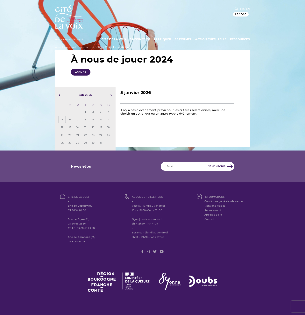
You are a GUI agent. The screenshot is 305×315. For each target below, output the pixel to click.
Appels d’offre (213, 214)
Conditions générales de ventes (223, 201)
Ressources (240, 39)
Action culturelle (210, 39)
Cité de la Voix (112, 39)
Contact (209, 219)
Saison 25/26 (139, 39)
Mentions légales (214, 205)
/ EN (247, 8)
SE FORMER (182, 39)
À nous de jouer (75, 47)
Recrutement (212, 210)
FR (242, 8)
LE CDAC (240, 14)
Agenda (80, 72)
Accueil (59, 47)
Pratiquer (161, 39)
